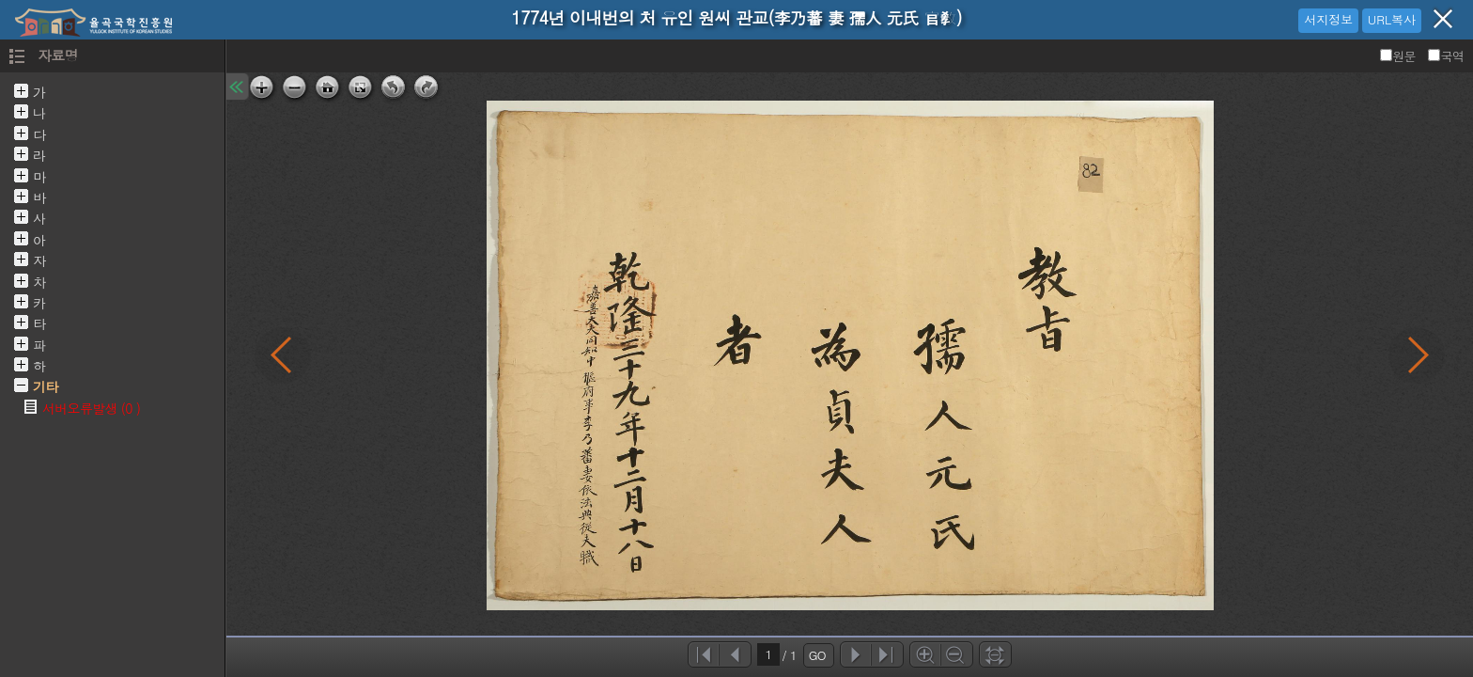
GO (817, 655)
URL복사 (1392, 19)
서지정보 (1328, 19)
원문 (1399, 56)
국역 (1446, 56)
